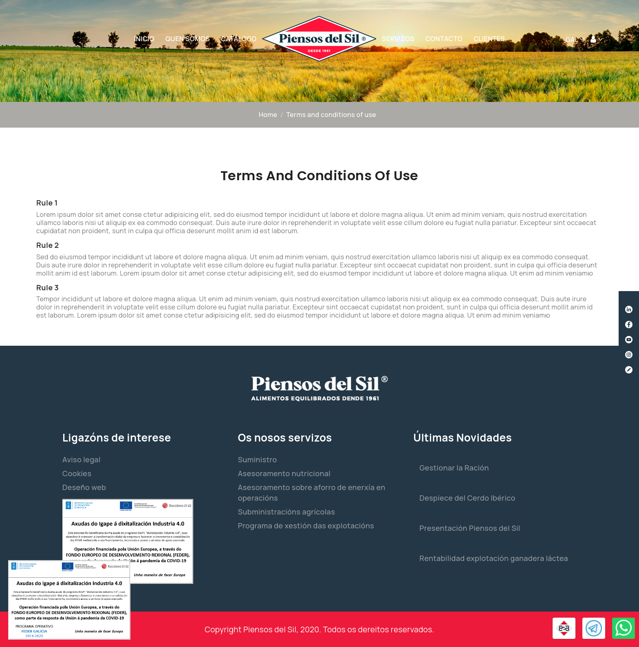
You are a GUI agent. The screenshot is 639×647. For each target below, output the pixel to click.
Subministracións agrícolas (286, 512)
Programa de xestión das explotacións (306, 525)
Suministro (257, 459)
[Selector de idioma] (575, 39)
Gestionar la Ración (454, 468)
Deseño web (84, 487)
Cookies (76, 473)
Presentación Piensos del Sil (469, 528)
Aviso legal (81, 459)
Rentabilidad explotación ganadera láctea (493, 558)
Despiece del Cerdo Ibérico (467, 498)
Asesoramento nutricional (284, 473)
